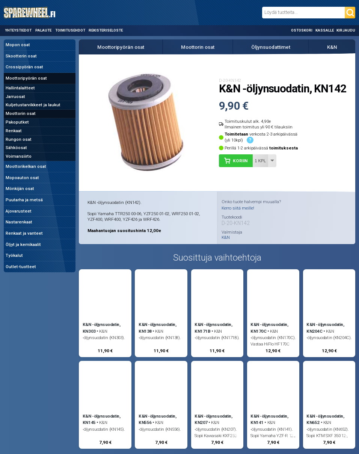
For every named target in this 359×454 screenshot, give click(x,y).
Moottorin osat (21, 113)
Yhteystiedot (18, 30)
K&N (332, 47)
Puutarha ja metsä (24, 199)
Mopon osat (18, 44)
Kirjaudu (345, 30)
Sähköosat (16, 147)
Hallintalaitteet (20, 87)
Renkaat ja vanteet (24, 233)
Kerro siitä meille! (238, 208)
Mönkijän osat (20, 188)
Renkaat (14, 130)
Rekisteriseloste (106, 30)
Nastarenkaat (19, 222)
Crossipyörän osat (24, 66)
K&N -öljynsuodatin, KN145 (101, 419)
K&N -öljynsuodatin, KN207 (213, 419)
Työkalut (14, 255)
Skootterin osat (21, 56)
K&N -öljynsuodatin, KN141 (269, 419)
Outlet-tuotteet (21, 266)
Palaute (43, 30)
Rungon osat (19, 139)
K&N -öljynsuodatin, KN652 (325, 419)
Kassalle (324, 30)
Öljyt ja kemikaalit (23, 244)
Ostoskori (301, 30)
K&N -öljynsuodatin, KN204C (325, 327)
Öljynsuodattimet (270, 47)
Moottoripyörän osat (26, 78)
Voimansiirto (19, 156)
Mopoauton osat (22, 177)
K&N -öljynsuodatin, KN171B (213, 327)
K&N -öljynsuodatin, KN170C (269, 327)
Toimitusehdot (70, 30)
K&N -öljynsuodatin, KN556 (157, 419)
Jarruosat (15, 96)
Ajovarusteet (19, 211)
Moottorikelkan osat (26, 166)
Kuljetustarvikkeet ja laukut (33, 104)
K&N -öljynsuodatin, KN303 (101, 327)
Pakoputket (17, 122)
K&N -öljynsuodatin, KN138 (157, 327)
